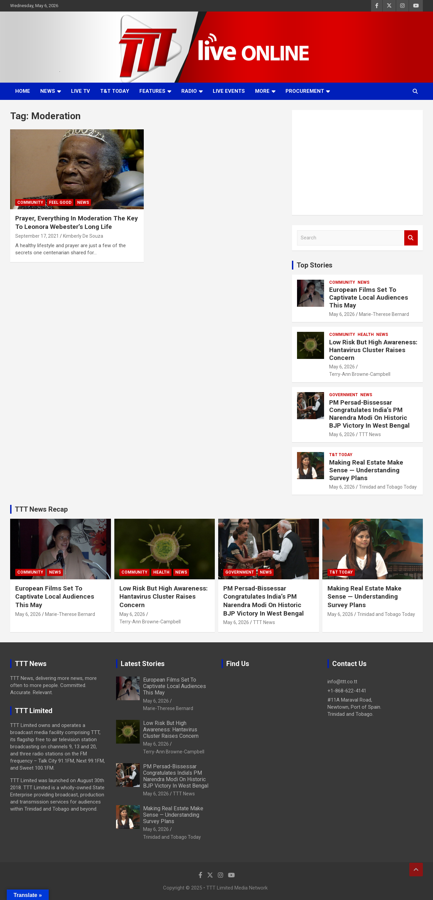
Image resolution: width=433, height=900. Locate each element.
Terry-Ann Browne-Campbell (359, 374)
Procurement (305, 91)
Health (366, 334)
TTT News (370, 434)
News (47, 91)
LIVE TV (80, 91)
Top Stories (315, 265)
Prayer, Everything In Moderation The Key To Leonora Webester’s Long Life (76, 222)
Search (411, 237)
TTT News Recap (41, 509)
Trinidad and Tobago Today (388, 487)
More (262, 91)
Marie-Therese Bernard (384, 314)
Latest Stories (143, 664)
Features (152, 91)
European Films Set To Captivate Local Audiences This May (368, 297)
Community (30, 202)
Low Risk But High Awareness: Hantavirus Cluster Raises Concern (373, 350)
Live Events (229, 91)
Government (343, 394)
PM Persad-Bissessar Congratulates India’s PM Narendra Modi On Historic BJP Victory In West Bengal (369, 414)
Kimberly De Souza (83, 236)
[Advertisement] (357, 162)
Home (22, 91)
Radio (189, 91)
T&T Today (114, 91)
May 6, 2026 (342, 314)
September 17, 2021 (37, 236)
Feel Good (60, 202)
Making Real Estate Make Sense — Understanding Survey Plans (366, 470)
